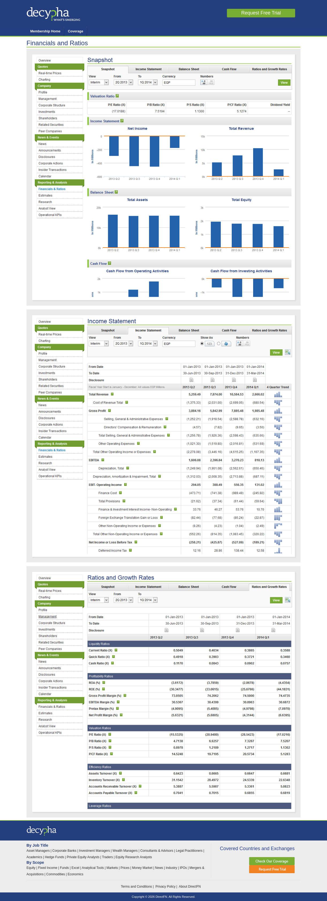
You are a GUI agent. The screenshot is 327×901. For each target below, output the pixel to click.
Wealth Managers (125, 851)
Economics (75, 874)
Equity (30, 868)
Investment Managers (94, 851)
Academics (34, 857)
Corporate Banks (64, 851)
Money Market (142, 868)
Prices (125, 868)
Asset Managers (38, 851)
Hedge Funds (54, 857)
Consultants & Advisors (156, 851)
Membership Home (45, 31)
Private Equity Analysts (83, 857)
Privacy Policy (165, 886)
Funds (64, 868)
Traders (107, 857)
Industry (171, 868)
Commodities (55, 874)
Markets (113, 868)
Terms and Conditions (136, 886)
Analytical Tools (93, 868)
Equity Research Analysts (134, 857)
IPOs (183, 868)
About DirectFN (190, 886)
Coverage (75, 31)
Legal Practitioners (189, 851)
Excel (75, 868)
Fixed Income (47, 868)
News (159, 868)
